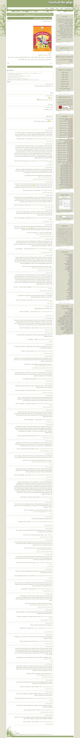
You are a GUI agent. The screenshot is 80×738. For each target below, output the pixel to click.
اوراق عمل (65, 240)
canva (71, 297)
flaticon (70, 295)
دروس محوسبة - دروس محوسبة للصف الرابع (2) (66, 179)
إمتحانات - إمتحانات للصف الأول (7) (66, 126)
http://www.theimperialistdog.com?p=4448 (42, 521)
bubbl (71, 291)
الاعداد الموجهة (65, 228)
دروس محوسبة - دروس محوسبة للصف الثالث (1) (66, 170)
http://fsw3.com (48, 659)
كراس (61, 241)
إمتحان (62, 239)
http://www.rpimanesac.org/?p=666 (43, 351)
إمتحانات (69, 240)
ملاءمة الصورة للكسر (67, 316)
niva (9, 21)
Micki (51, 513)
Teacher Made (69, 257)
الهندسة (68, 239)
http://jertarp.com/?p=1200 (45, 339)
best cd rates (50, 477)
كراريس (51, 63)
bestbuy (51, 341)
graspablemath (69, 267)
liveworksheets (69, 260)
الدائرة (58, 232)
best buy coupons (48, 353)
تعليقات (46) (44, 66)
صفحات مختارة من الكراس (44, 55)
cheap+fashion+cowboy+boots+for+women (42, 368)
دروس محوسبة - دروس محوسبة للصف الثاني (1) (66, 175)
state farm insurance (48, 407)
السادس (61, 233)
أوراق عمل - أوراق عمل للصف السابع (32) (65, 160)
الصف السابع (64, 86)
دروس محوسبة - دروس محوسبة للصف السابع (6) (66, 182)
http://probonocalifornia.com (45, 588)
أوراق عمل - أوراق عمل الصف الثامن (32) (65, 143)
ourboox (70, 285)
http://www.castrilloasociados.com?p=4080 (42, 268)
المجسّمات (70, 237)
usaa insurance (49, 421)
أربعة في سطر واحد (68, 315)
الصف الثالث (64, 77)
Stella (51, 661)
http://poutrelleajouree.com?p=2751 (43, 628)
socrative (70, 274)
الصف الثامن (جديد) (64, 88)
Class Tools (69, 270)
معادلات (69, 244)
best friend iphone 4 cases (46, 451)
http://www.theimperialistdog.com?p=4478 (42, 205)
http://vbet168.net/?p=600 (45, 448)
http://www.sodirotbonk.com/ (45, 177)
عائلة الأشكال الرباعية (67, 308)
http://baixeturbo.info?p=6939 (45, 435)
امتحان (64, 239)
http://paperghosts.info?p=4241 (44, 390)
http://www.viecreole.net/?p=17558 (43, 698)
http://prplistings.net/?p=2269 (45, 378)
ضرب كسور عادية (68, 331)
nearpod (71, 275)
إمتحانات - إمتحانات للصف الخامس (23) (66, 133)
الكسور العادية (67, 236)
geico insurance (49, 330)
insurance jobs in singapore (46, 290)
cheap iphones (49, 381)
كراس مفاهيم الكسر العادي (42, 18)
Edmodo (70, 288)
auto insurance (49, 315)
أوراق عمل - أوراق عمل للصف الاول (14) (65, 146)
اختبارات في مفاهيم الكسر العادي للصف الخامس (19, 76)
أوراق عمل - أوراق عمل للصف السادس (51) (65, 162)
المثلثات (58, 236)
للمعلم (58, 241)
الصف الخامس (65, 81)
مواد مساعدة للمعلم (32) (66, 187)
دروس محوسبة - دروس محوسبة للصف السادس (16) (66, 184)
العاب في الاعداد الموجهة (67, 323)
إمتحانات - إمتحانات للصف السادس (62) (66, 140)
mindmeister (69, 290)
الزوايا (69, 233)
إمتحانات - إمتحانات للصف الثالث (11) (66, 128)
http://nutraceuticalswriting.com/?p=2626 (42, 462)
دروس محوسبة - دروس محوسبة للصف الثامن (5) (66, 172)
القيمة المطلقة (69, 330)
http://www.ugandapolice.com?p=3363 (43, 511)
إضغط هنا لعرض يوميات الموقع (64, 210)
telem (71, 276)
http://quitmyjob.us (47, 419)
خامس (62, 240)
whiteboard (70, 268)
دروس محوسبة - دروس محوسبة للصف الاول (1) (66, 165)
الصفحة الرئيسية (68, 8)
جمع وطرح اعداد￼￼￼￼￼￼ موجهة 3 (66, 329)
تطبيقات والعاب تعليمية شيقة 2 (65, 322)
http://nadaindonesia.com (46, 721)
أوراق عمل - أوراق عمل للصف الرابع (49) (65, 157)
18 (61, 203)
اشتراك (52, 8)
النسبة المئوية (63, 237)
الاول (71, 229)
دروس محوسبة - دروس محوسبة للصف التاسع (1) (66, 168)
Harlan (51, 464)
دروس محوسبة (67, 241)
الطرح (71, 235)
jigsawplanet (70, 296)
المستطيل (67, 237)
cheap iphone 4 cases (48, 221)
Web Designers (49, 734)
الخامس (66, 231)
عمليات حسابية (69, 312)
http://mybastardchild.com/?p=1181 (43, 575)
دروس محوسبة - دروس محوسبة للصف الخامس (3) (66, 177)
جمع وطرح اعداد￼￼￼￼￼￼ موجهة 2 (66, 328)
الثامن (59, 229)
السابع (66, 233)
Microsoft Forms (68, 269)
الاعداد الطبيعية (70, 228)
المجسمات (70, 309)
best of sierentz (49, 689)
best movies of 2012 (48, 438)
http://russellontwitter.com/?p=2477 (43, 365)
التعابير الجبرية (66, 229)
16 (64, 203)
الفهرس (49, 52)
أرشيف (61, 8)
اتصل (57, 8)
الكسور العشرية (62, 236)
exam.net (70, 280)
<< (69, 197)
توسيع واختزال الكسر (67, 332)
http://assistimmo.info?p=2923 (45, 641)
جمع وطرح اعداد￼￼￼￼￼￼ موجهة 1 (66, 327)
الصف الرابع (64, 79)
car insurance (49, 164)
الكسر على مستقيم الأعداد (66, 319)
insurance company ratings (46, 236)
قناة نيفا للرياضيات (68, 254)
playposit (70, 271)
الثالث (62, 229)
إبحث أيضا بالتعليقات (67, 218)
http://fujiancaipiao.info (46, 190)
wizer (71, 273)
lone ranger (50, 566)
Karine (51, 499)
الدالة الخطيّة (61, 232)
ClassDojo (70, 255)
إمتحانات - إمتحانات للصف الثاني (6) (66, 131)
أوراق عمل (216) (68, 142)
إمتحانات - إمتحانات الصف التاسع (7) (66, 121)
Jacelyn (51, 700)
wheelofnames (69, 264)
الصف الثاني (64, 74)
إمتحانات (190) (68, 120)
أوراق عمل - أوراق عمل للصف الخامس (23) (65, 155)
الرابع (71, 233)
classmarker (70, 283)
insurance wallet (49, 643)
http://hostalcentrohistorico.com (44, 234)
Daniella (51, 578)
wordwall (70, 266)
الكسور (71, 236)
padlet (70, 286)
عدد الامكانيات (69, 314)
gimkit (71, 277)
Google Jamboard (68, 263)
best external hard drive (47, 252)
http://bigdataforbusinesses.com (44, 675)
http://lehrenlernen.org (46, 497)
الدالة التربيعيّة (70, 232)
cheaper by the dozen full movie (45, 607)
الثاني (71, 231)
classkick (70, 293)
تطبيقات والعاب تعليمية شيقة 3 (65, 324)
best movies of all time (47, 677)
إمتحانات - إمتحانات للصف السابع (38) (66, 138)
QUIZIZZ (71, 259)
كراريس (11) (69, 186)
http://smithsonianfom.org (46, 327)
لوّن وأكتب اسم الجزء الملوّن (65, 317)
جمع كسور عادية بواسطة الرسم (64, 320)
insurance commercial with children (44, 551)
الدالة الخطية (66, 232)
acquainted (69, 261)
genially (71, 256)
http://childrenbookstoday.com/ (44, 549)
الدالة (64, 231)
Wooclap (70, 289)
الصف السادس (65, 84)
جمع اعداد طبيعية (68, 313)
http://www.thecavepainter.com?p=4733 (42, 138)
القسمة (59, 235)
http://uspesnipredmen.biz (46, 686)
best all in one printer (48, 192)
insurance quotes (49, 525)
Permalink (50, 66)
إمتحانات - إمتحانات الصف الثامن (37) (66, 124)
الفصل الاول (62, 235)
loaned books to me (48, 591)
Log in (47, 8)
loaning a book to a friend (47, 620)
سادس (64, 241)
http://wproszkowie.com (46, 710)
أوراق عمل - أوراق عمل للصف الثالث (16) (65, 150)
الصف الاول (64, 72)
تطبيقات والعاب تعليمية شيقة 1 (65, 321)
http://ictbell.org (48, 535)
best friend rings (49, 207)
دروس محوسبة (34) (67, 164)
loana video (50, 303)
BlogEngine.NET (28, 734)
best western (50, 141)
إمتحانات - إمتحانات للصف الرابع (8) (66, 135)
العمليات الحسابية (67, 235)
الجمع (69, 231)
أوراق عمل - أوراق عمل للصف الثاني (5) (65, 153)
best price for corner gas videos (45, 270)
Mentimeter (69, 262)
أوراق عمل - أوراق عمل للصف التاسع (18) (65, 148)
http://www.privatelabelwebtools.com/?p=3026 (41, 605)
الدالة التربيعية (60, 231)
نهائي (66, 244)
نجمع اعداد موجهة (68, 325)
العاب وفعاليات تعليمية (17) (65, 118)
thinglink (70, 281)
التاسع (69, 229)
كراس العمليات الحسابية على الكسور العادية (17, 78)
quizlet (71, 278)
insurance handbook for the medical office (43, 179)
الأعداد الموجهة (60, 228)
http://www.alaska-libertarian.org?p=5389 (42, 475)
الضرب (58, 233)
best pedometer (49, 632)
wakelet (71, 282)
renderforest (69, 292)
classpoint (70, 284)
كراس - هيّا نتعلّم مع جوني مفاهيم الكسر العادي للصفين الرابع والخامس (24, 73)
